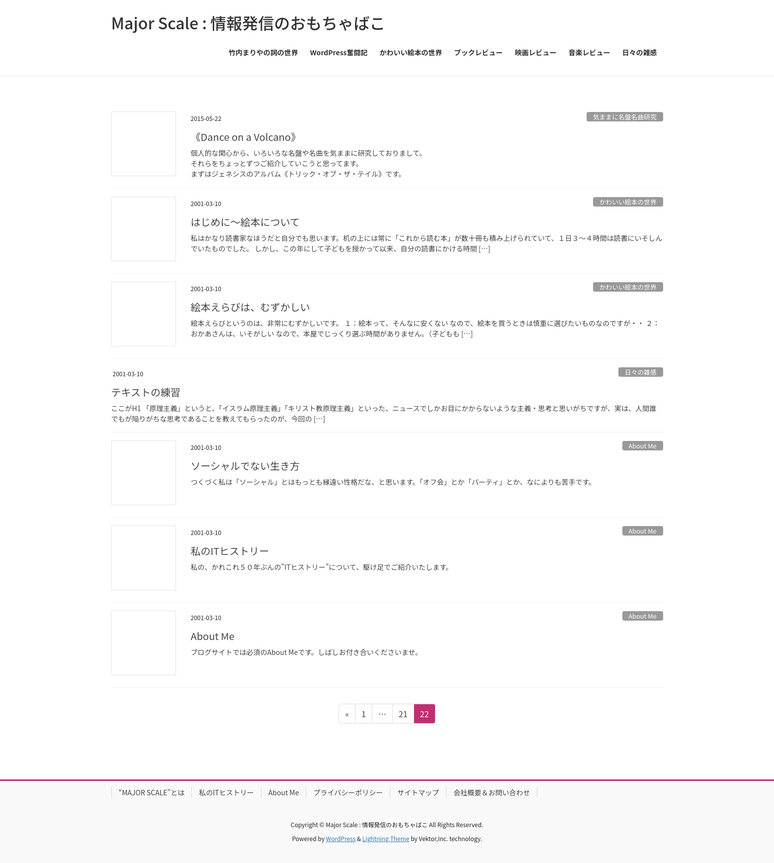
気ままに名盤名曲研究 (625, 116)
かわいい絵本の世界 (628, 202)
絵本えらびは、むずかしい (250, 307)
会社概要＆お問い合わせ (491, 792)
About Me (642, 445)
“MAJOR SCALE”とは (152, 792)
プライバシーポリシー (348, 792)
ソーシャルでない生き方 (245, 465)
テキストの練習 (145, 392)
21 (403, 715)
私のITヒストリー (230, 550)
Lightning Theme (386, 838)
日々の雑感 (641, 372)
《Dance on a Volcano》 (246, 136)
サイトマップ (418, 792)
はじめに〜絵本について (245, 222)
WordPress (341, 838)
